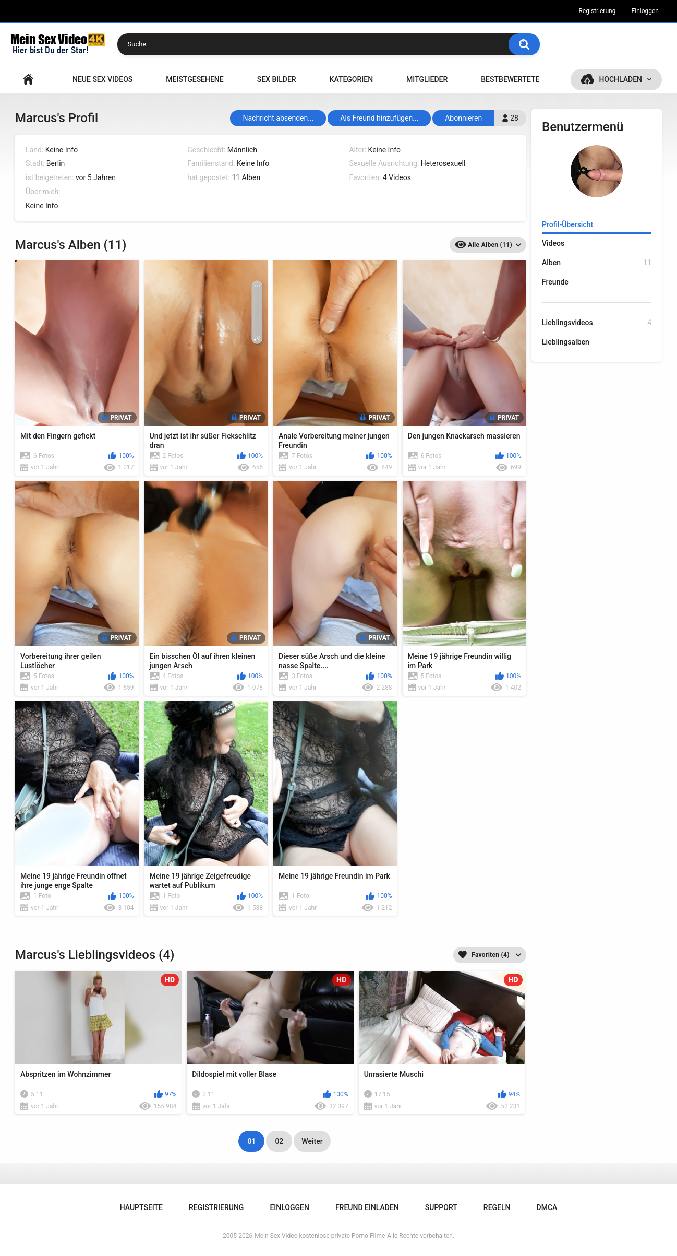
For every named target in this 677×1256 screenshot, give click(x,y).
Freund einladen (367, 1207)
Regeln (497, 1207)
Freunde (555, 282)
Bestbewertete (510, 79)
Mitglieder (427, 79)
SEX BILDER (276, 79)
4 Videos (397, 177)
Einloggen (645, 11)
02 (279, 1141)
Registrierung (596, 11)
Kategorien (351, 79)
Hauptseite (28, 79)
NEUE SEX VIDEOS (102, 79)
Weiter (311, 1141)
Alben (596, 262)
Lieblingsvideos (596, 322)
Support (441, 1207)
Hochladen (620, 79)
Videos (553, 243)
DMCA (547, 1207)
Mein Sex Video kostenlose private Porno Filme (320, 1235)
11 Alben (246, 177)
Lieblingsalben (565, 342)
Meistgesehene (194, 79)
